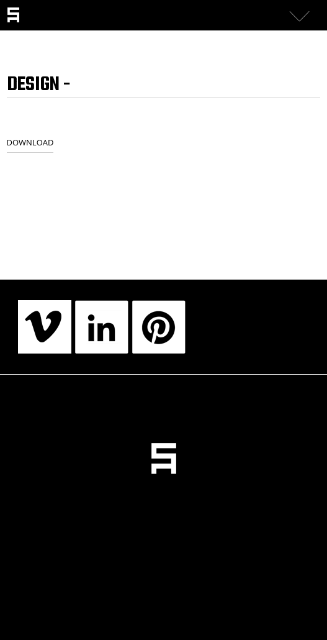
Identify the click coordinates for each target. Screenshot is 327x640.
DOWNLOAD (30, 142)
